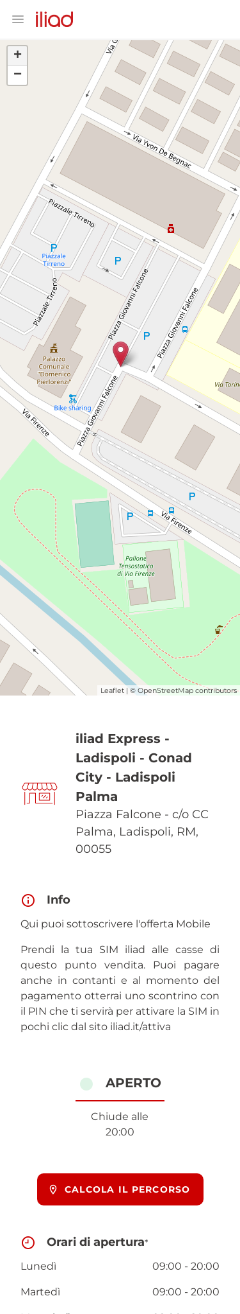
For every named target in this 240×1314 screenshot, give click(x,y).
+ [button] (17, 56)
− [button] (17, 75)
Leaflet (112, 690)
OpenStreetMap (165, 690)
